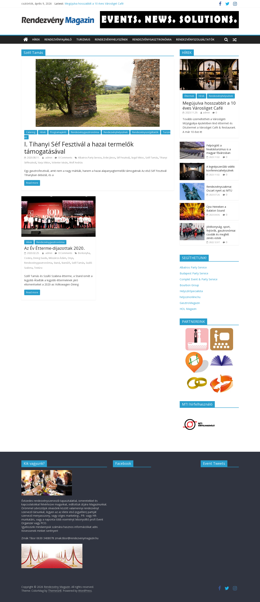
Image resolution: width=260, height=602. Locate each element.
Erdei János (109, 157)
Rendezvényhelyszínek (111, 39)
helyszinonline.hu (190, 297)
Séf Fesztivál (123, 157)
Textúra (38, 267)
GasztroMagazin (190, 303)
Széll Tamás (151, 157)
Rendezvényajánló (58, 39)
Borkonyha (84, 253)
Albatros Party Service (90, 157)
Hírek (36, 39)
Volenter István (60, 162)
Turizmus (83, 39)
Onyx (70, 258)
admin (49, 157)
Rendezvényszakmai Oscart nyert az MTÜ (219, 188)
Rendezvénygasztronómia (151, 39)
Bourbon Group (189, 285)
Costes (28, 258)
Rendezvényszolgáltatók (195, 39)
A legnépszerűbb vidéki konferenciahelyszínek (220, 168)
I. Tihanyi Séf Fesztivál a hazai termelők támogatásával (79, 147)
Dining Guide (40, 258)
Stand (57, 262)
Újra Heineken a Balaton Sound (216, 208)
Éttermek (189, 96)
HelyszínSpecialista (191, 291)
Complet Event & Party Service (198, 279)
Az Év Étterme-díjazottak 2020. (54, 248)
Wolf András (76, 162)
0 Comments (63, 157)
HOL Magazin (188, 309)
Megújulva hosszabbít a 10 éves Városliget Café (94, 3)
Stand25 (65, 262)
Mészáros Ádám (57, 258)
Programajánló (58, 132)
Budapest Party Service (194, 273)
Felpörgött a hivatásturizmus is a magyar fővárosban (218, 149)
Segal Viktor (137, 157)
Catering (30, 132)
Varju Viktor (44, 162)
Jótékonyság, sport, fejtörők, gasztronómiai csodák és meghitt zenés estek (220, 232)
